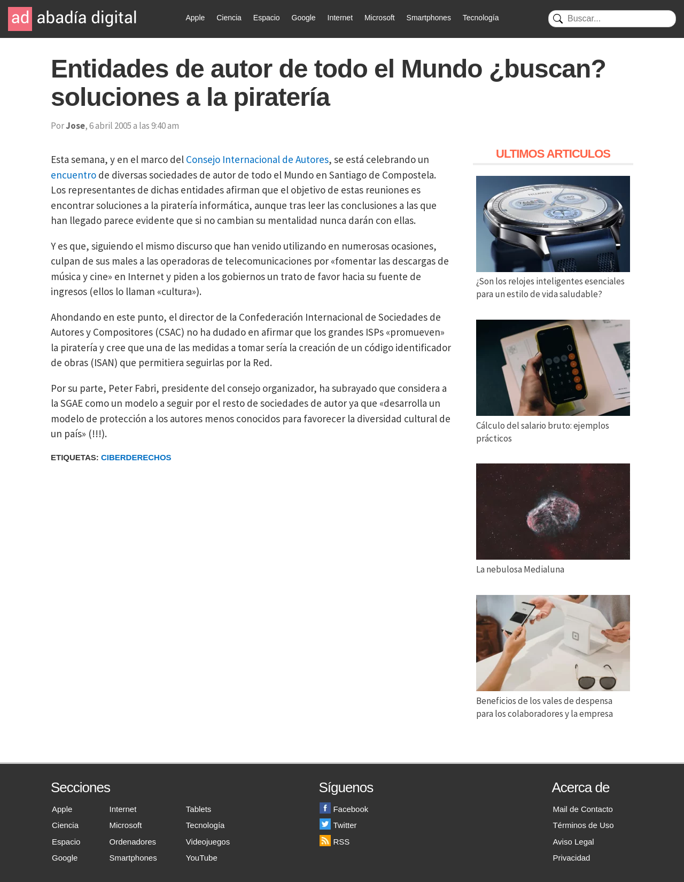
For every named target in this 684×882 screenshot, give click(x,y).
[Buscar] (612, 18)
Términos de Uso (583, 825)
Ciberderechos (136, 457)
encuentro (73, 174)
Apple (195, 17)
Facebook (344, 809)
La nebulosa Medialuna (553, 563)
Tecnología (481, 17)
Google (304, 17)
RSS (334, 841)
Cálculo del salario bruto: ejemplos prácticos (553, 425)
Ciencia (229, 17)
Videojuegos (208, 841)
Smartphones (429, 17)
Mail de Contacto (583, 809)
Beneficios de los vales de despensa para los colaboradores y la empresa (553, 700)
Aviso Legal (573, 841)
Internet (340, 17)
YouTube (201, 857)
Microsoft (379, 17)
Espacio (266, 17)
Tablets (199, 809)
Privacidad (571, 857)
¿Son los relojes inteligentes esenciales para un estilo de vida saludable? (553, 281)
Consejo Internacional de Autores (257, 159)
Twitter (338, 825)
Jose (75, 125)
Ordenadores (133, 841)
